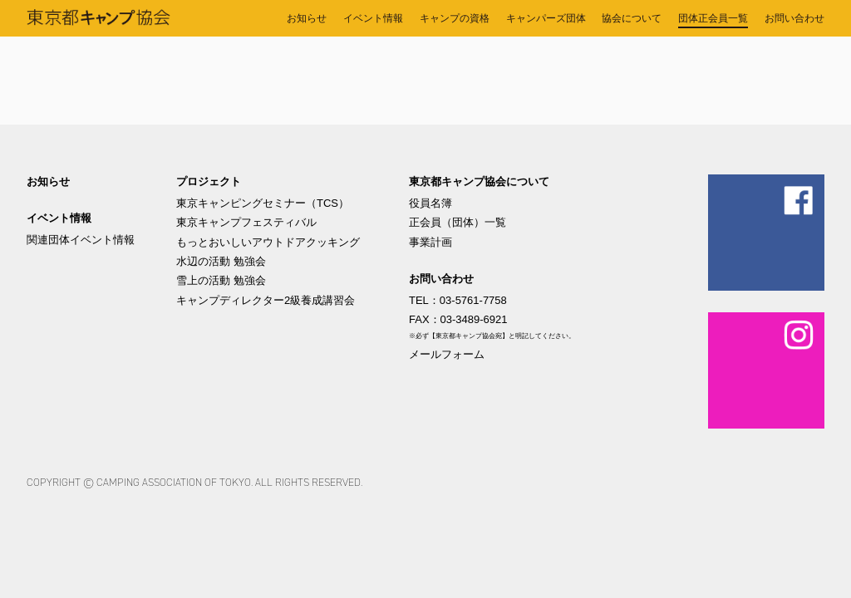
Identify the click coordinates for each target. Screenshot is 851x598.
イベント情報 (59, 218)
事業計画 (430, 242)
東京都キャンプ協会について (479, 181)
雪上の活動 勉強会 (221, 280)
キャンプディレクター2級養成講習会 (265, 300)
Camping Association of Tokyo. (174, 482)
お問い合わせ (441, 278)
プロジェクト (208, 181)
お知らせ (48, 181)
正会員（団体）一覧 (457, 222)
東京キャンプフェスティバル (246, 222)
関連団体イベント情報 (81, 239)
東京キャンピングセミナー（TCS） (262, 203)
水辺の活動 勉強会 (221, 261)
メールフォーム (447, 354)
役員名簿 (430, 203)
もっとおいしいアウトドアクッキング (268, 242)
